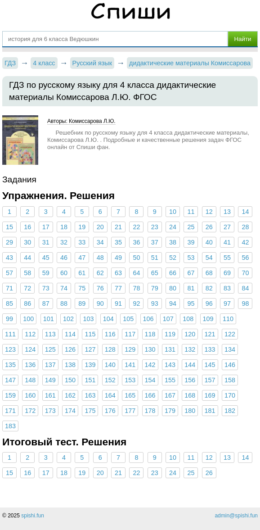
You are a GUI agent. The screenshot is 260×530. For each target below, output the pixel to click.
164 (110, 395)
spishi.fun (32, 515)
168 (189, 395)
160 (30, 395)
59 (45, 272)
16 (27, 227)
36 (136, 242)
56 (245, 257)
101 (48, 318)
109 (208, 318)
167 (170, 395)
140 (110, 364)
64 (136, 272)
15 (9, 227)
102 (68, 318)
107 (168, 318)
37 (154, 242)
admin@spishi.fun (236, 515)
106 (148, 318)
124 (30, 349)
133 (210, 349)
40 (209, 242)
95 (190, 303)
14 (245, 211)
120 (189, 334)
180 (189, 410)
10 (172, 211)
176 (110, 410)
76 (100, 288)
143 (170, 364)
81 (190, 288)
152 (110, 380)
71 (9, 288)
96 (209, 303)
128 (110, 349)
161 (50, 395)
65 (154, 272)
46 (63, 257)
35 (118, 242)
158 (229, 380)
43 (9, 257)
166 (150, 395)
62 (100, 272)
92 (136, 303)
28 (245, 227)
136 (30, 364)
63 (118, 272)
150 (70, 380)
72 (27, 288)
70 (245, 272)
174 (70, 410)
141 (130, 364)
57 (9, 272)
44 (27, 257)
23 (154, 227)
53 (190, 257)
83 (227, 288)
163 (90, 395)
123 (10, 349)
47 (81, 257)
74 (63, 288)
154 (150, 380)
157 (210, 380)
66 (172, 272)
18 (63, 227)
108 (188, 318)
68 (209, 272)
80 (172, 288)
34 (100, 242)
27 (227, 227)
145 (210, 364)
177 (130, 410)
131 (170, 349)
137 (50, 364)
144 (189, 364)
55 (227, 257)
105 (128, 318)
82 (209, 288)
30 (27, 242)
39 (190, 242)
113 (50, 334)
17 (45, 227)
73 (45, 288)
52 (172, 257)
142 (150, 364)
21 (118, 227)
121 (210, 334)
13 (227, 211)
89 (81, 303)
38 (172, 242)
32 (63, 242)
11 (190, 211)
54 (209, 257)
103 (88, 318)
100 (28, 318)
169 (210, 395)
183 (10, 426)
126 (70, 349)
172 (30, 410)
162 (70, 395)
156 (189, 380)
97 (227, 303)
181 (210, 410)
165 (130, 395)
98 (245, 303)
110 (228, 318)
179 (170, 410)
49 (118, 257)
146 (229, 364)
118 (150, 334)
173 (50, 410)
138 (70, 364)
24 (172, 227)
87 (45, 303)
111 (10, 334)
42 (245, 242)
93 (154, 303)
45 (45, 257)
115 (90, 334)
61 (81, 272)
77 (118, 288)
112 (30, 334)
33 (81, 242)
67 (190, 272)
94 (172, 303)
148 (30, 380)
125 (50, 349)
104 (108, 318)
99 (9, 318)
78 (136, 288)
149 (50, 380)
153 (130, 380)
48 (100, 257)
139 (90, 364)
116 (110, 334)
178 (150, 410)
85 (9, 303)
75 (81, 288)
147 (10, 380)
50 (136, 257)
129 (130, 349)
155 (170, 380)
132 (189, 349)
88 (63, 303)
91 (118, 303)
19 (81, 227)
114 (70, 334)
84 (245, 288)
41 (227, 242)
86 (27, 303)
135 (10, 364)
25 (190, 227)
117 (130, 334)
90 (100, 303)
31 (45, 242)
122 (229, 334)
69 (227, 272)
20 (100, 227)
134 (229, 349)
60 (63, 272)
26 (209, 227)
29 (9, 242)
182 (229, 410)
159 (10, 395)
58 (27, 272)
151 (90, 380)
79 (154, 288)
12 (209, 211)
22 (136, 227)
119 (170, 334)
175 (90, 410)
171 (10, 410)
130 (150, 349)
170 (229, 395)
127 (90, 349)
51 (154, 257)
